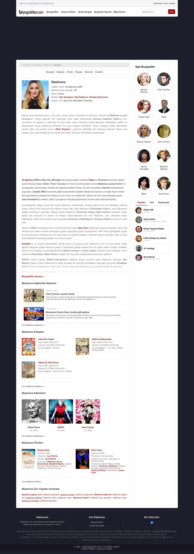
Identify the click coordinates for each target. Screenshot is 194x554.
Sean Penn (163, 194)
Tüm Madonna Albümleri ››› (33, 436)
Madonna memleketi (30, 501)
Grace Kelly (144, 117)
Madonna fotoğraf (34, 498)
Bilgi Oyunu (119, 12)
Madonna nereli (120, 498)
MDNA (61, 427)
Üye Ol (166, 3)
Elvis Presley (164, 90)
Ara (171, 12)
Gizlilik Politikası (88, 549)
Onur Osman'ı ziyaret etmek (60, 294)
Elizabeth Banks (56, 464)
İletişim (172, 3)
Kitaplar (78, 72)
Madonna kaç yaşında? (101, 498)
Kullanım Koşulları (104, 549)
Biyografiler (52, 12)
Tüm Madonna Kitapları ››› (33, 386)
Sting (163, 117)
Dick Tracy (96, 450)
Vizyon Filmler (68, 12)
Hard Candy (88, 427)
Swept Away (43, 450)
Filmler (70, 72)
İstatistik (99, 72)
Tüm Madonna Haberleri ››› (33, 325)
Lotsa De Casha (46, 339)
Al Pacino (103, 466)
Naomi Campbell (144, 167)
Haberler (60, 72)
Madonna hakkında (102, 495)
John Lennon (163, 142)
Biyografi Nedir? (97, 522)
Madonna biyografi (51, 495)
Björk (143, 194)
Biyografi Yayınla (102, 12)
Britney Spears (144, 142)
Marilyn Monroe (144, 91)
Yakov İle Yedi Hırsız (48, 362)
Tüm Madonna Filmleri (31, 482)
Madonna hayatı (67, 495)
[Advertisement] (97, 38)
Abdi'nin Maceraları (102, 339)
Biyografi (50, 72)
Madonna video (50, 498)
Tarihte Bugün (85, 12)
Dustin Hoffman (98, 470)
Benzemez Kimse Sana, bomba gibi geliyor (68, 312)
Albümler (88, 72)
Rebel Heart (34, 427)
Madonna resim (65, 498)
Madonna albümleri (48, 501)
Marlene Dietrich (164, 167)
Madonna (51, 462)
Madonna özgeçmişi (84, 495)
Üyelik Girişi (158, 3)
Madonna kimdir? (81, 498)
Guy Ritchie (52, 456)
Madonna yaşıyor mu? (32, 495)
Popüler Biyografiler (97, 526)
